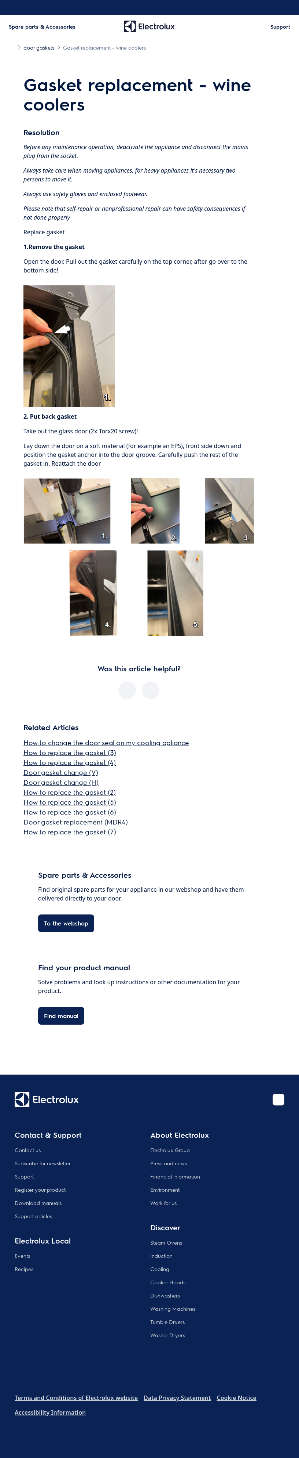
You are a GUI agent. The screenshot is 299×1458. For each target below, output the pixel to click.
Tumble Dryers (167, 1321)
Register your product (40, 1189)
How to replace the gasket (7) (69, 831)
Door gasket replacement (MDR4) (75, 822)
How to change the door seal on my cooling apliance (106, 742)
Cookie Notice (236, 1398)
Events (22, 1255)
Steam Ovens (166, 1242)
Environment (165, 1189)
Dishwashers (165, 1295)
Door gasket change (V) (60, 772)
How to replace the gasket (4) (69, 762)
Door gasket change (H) (61, 782)
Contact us (28, 1150)
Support (24, 1176)
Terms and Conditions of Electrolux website (76, 1398)
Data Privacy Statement (177, 1398)
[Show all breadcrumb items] (12, 47)
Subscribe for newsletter (43, 1163)
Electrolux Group (170, 1150)
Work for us (163, 1202)
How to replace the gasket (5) (69, 802)
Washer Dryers (167, 1335)
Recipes (24, 1269)
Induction (161, 1255)
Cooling (159, 1269)
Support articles (33, 1216)
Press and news (168, 1163)
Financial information (175, 1176)
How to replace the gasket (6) (69, 812)
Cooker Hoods (167, 1282)
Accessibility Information (50, 1412)
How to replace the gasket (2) (69, 792)
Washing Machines (172, 1308)
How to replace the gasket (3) (69, 752)
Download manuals (38, 1202)
